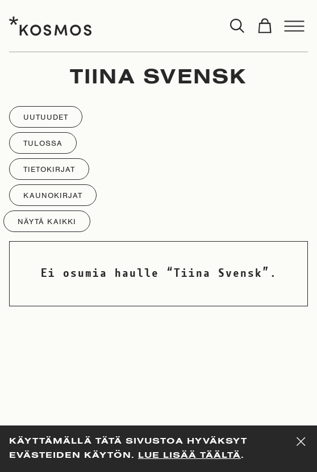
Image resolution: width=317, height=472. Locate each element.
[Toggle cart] (264, 26)
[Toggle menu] (294, 26)
